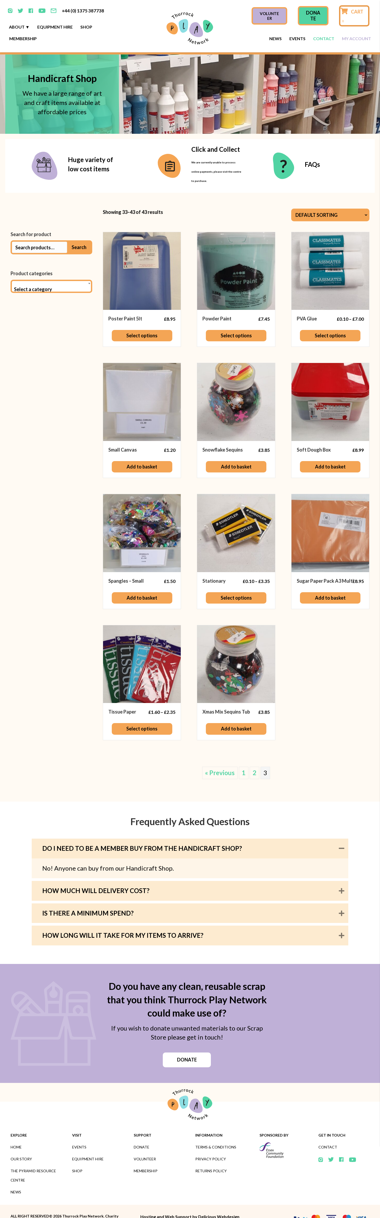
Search (79, 233)
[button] (341, 834)
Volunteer (145, 1144)
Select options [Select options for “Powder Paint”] (236, 321)
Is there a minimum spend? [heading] (88, 899)
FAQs (312, 150)
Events (297, 24)
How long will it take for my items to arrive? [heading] (122, 921)
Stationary (214, 566)
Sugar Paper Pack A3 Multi (325, 566)
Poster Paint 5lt (125, 304)
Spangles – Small (126, 566)
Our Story (21, 1144)
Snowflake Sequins (222, 435)
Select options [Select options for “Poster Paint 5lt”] (141, 321)
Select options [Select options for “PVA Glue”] (330, 321)
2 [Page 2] (254, 758)
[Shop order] (330, 200)
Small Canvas (122, 435)
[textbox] (51, 275)
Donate (141, 1132)
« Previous (220, 758)
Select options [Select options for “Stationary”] (236, 583)
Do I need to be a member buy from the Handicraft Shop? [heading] (142, 834)
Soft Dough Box (314, 435)
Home (16, 1132)
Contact (323, 24)
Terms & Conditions (215, 1132)
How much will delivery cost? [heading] (96, 876)
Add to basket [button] (142, 452)
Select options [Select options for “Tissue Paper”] (141, 714)
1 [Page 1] (243, 758)
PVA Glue (307, 304)
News (275, 24)
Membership (23, 24)
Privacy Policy (210, 1144)
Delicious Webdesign (218, 1202)
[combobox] (51, 272)
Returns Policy (211, 1156)
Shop (86, 12)
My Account (356, 24)
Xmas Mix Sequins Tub (226, 697)
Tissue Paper (122, 697)
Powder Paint (216, 304)
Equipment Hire (55, 12)
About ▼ (19, 12)
